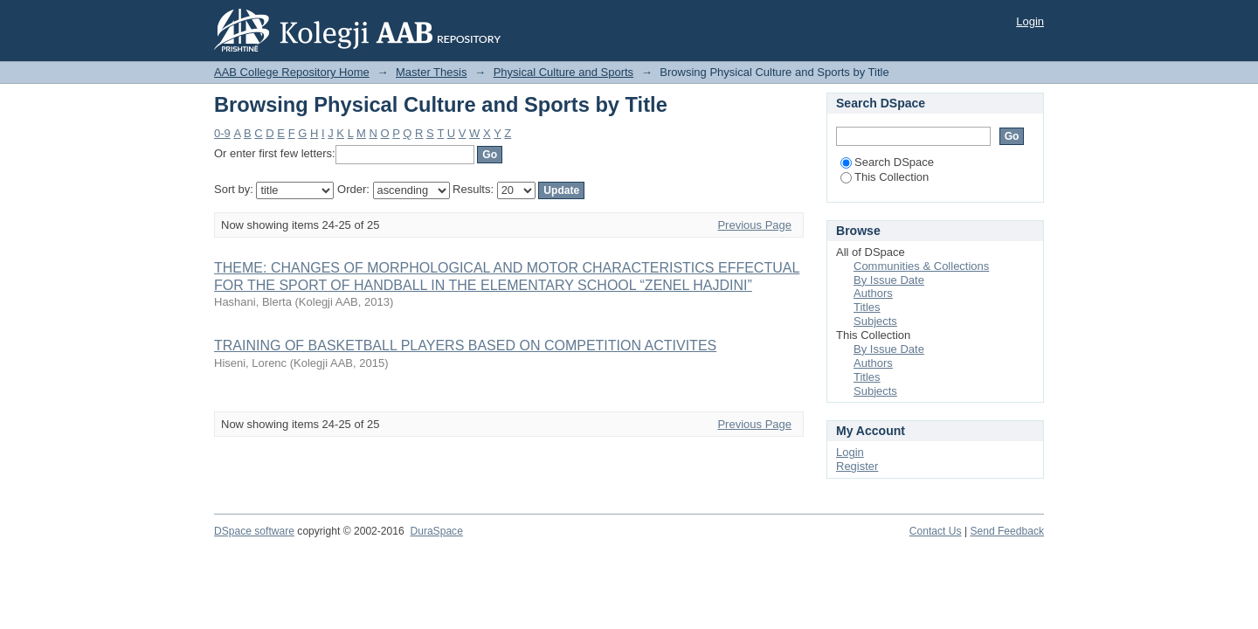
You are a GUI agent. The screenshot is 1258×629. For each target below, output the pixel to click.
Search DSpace (887, 162)
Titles (867, 307)
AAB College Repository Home (292, 72)
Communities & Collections (921, 266)
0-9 (222, 133)
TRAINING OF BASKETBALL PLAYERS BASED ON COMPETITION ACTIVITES (465, 345)
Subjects (875, 321)
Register (857, 466)
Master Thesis (431, 72)
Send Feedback (1007, 531)
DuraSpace (436, 531)
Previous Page (754, 225)
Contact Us (935, 531)
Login (1030, 21)
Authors (873, 293)
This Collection (884, 176)
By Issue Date (889, 280)
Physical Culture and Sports (563, 72)
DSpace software (254, 531)
